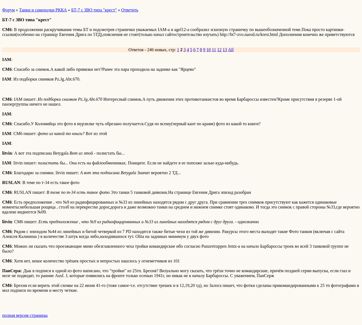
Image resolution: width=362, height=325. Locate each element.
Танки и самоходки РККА (43, 10)
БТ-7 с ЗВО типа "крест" (94, 10)
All (230, 49)
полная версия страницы (25, 315)
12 (219, 49)
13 (225, 49)
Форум (8, 10)
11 (214, 49)
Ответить (129, 10)
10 (208, 49)
